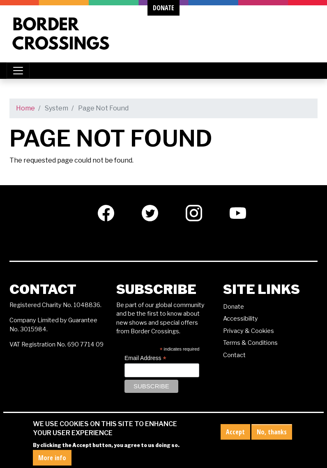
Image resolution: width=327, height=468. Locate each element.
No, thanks (272, 435)
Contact (234, 355)
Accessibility (240, 318)
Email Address (145, 358)
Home (25, 108)
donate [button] (163, 7)
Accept (235, 435)
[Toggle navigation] (18, 70)
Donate (233, 306)
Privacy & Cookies (248, 331)
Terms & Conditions (250, 342)
